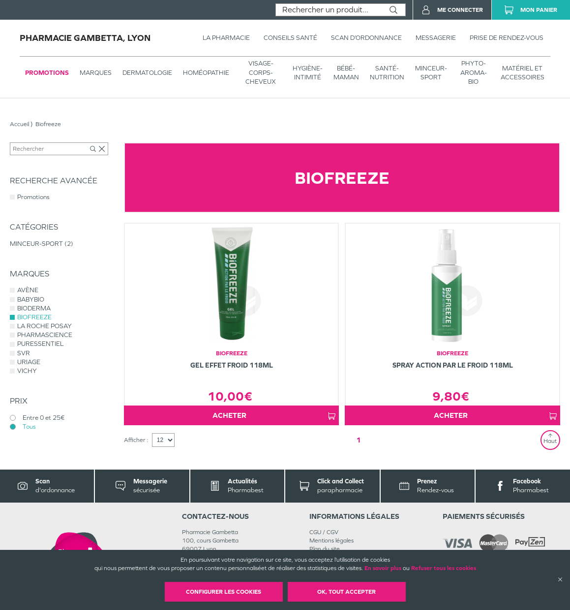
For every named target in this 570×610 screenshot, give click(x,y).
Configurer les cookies (223, 591)
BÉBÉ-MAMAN (346, 73)
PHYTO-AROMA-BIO (473, 72)
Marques (96, 72)
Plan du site (324, 548)
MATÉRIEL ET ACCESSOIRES (522, 73)
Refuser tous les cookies (443, 568)
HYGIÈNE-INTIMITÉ (308, 73)
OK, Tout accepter (346, 591)
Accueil (19, 124)
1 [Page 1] (358, 440)
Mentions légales (331, 540)
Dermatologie (147, 72)
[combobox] (329, 10)
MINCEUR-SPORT (431, 73)
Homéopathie (206, 72)
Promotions (47, 72)
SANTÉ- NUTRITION (387, 73)
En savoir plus (382, 568)
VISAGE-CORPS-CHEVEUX (260, 72)
